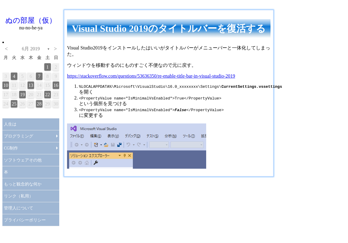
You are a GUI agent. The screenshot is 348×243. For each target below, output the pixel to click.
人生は (10, 124)
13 (30, 85)
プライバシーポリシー (25, 220)
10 (5, 85)
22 (47, 94)
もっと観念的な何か (23, 184)
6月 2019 (31, 48)
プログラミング (18, 136)
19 (22, 94)
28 (39, 103)
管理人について (18, 208)
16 (56, 85)
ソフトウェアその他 (23, 160)
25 (14, 103)
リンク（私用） (18, 196)
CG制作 (11, 148)
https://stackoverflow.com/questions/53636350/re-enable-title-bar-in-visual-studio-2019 (151, 76)
